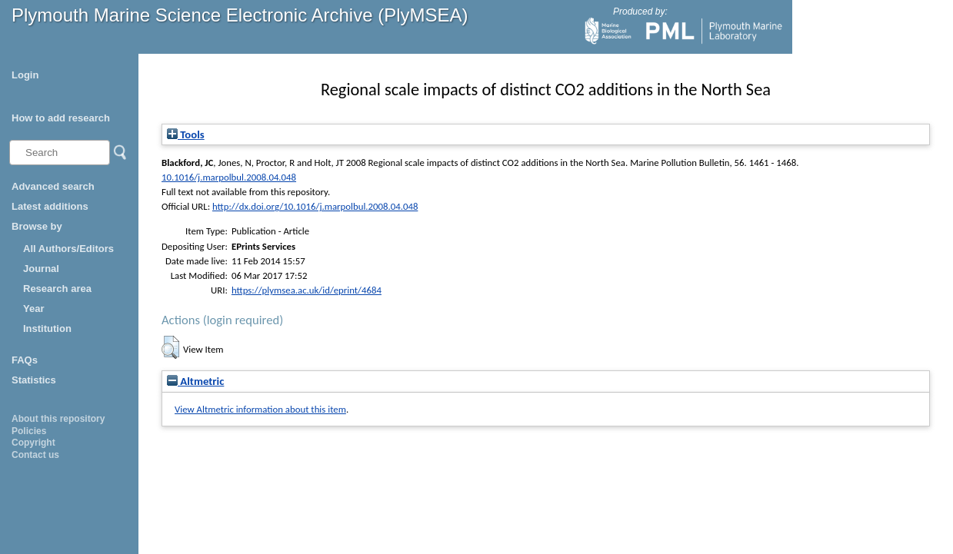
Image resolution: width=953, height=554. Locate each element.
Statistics (34, 380)
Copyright (33, 442)
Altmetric (195, 381)
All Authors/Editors (68, 248)
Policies (29, 431)
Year (33, 308)
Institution (47, 328)
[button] (170, 347)
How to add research (61, 118)
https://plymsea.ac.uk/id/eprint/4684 (307, 290)
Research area (57, 288)
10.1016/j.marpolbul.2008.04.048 (229, 177)
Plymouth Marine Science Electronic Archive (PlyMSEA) (240, 15)
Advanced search (53, 186)
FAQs (25, 360)
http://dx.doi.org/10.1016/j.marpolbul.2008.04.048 (315, 206)
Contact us (35, 455)
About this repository (58, 418)
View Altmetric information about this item (260, 409)
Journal (41, 268)
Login (25, 75)
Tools (186, 134)
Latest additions (50, 206)
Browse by (37, 226)
